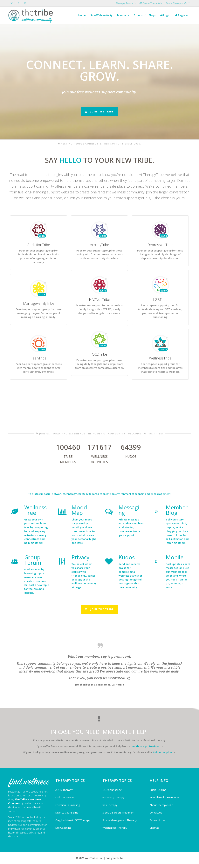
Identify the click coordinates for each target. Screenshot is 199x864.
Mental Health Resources (164, 797)
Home (82, 15)
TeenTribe (38, 381)
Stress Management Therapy (119, 820)
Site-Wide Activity (101, 15)
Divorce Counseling (66, 812)
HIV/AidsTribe (99, 322)
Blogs (152, 15)
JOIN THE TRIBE (99, 111)
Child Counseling (65, 797)
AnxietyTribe (99, 267)
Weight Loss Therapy (114, 827)
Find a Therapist (176, 3)
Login (165, 15)
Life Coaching (63, 827)
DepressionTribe (160, 267)
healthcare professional (145, 746)
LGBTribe (160, 324)
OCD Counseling (111, 790)
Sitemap (154, 827)
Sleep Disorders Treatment (118, 812)
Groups (138, 15)
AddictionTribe (38, 269)
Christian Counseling (67, 805)
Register (182, 15)
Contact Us (156, 812)
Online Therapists (151, 3)
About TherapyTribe (161, 805)
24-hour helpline (162, 752)
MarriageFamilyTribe (38, 326)
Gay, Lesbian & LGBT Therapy (72, 820)
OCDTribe (99, 377)
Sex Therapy (109, 805)
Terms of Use (157, 820)
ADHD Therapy (64, 790)
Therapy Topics (125, 3)
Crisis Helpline (158, 790)
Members (123, 15)
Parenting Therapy (113, 797)
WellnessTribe (160, 381)
